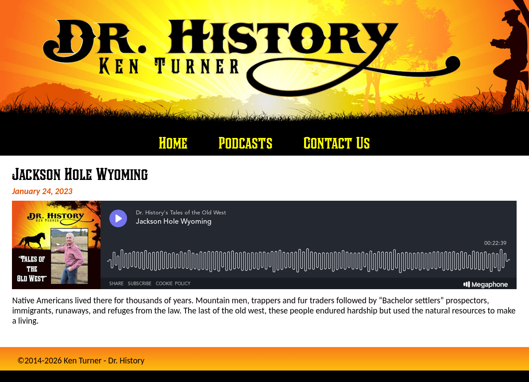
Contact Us (337, 143)
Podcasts (246, 143)
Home (173, 143)
